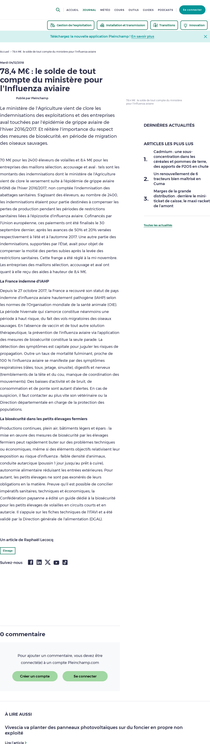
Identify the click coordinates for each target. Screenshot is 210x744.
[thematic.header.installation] (122, 25)
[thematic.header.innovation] (194, 25)
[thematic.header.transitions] (164, 25)
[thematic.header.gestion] (70, 25)
